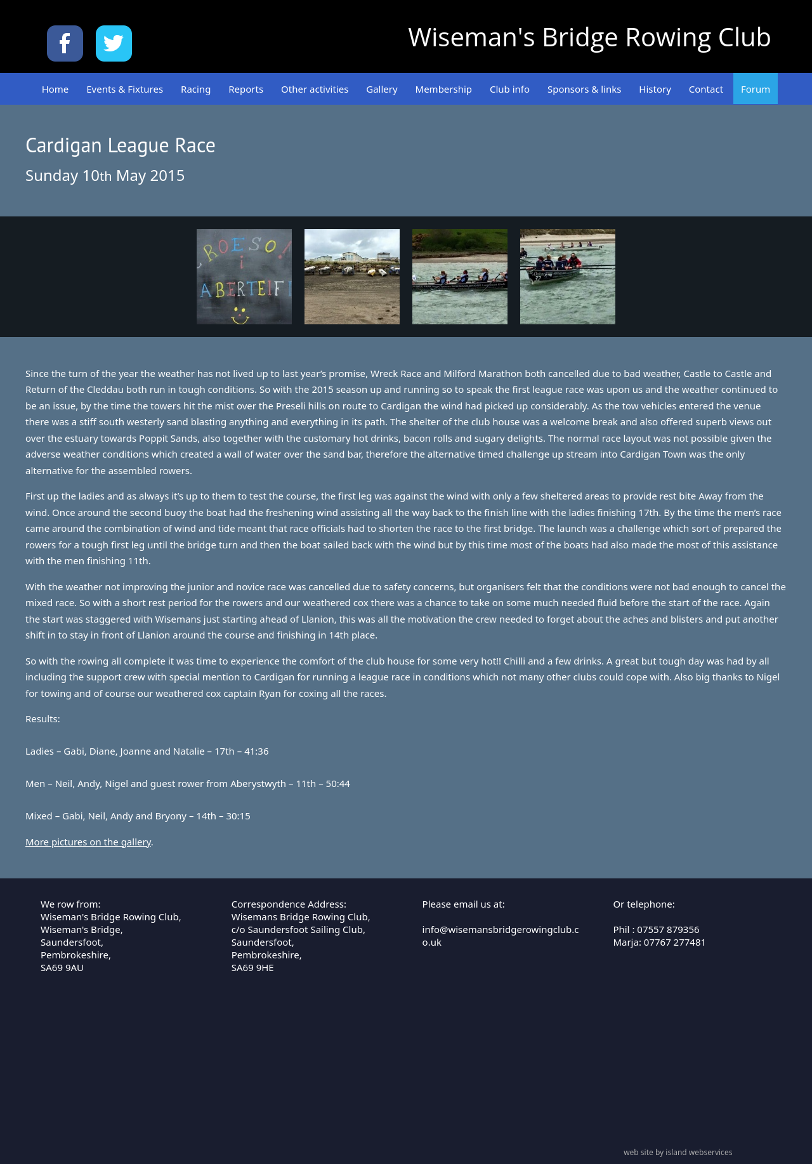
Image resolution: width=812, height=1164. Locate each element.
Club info (510, 89)
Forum (755, 89)
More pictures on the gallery (88, 841)
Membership (444, 89)
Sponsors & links (584, 89)
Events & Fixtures (124, 89)
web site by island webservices (678, 1152)
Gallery (381, 89)
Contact (706, 89)
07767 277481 (675, 942)
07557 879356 (668, 929)
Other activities (314, 89)
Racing (196, 89)
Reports (245, 89)
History (655, 89)
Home (55, 89)
